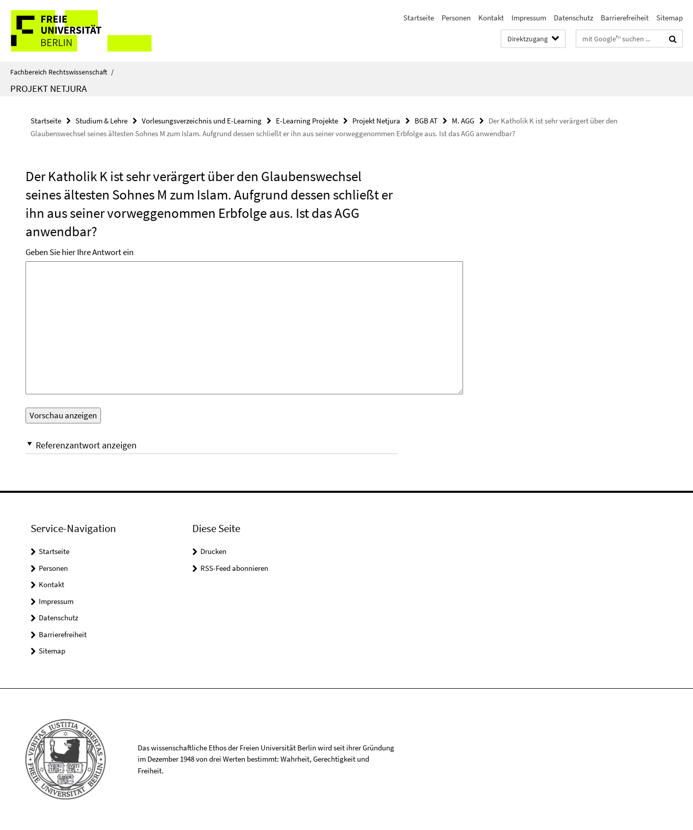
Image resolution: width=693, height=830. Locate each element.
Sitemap (669, 17)
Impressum (528, 17)
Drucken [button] (213, 551)
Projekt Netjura (48, 88)
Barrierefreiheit (625, 17)
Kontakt (491, 17)
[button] (211, 445)
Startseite (418, 17)
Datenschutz (573, 17)
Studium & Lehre (101, 120)
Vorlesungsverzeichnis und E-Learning (202, 120)
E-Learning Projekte (307, 120)
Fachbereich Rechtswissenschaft (62, 72)
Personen (456, 17)
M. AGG (463, 120)
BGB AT (426, 120)
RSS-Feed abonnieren (234, 568)
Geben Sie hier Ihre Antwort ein (79, 252)
